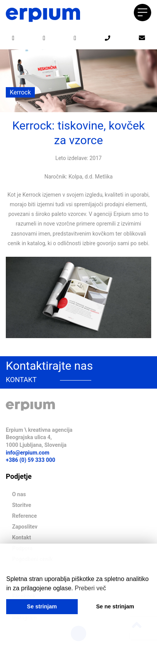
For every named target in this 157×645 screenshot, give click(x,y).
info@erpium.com (27, 453)
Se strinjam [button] (42, 606)
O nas (19, 494)
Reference (24, 516)
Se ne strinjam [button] (115, 606)
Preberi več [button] (90, 588)
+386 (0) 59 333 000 (30, 460)
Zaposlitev (25, 527)
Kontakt (21, 537)
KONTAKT (21, 380)
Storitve (21, 505)
